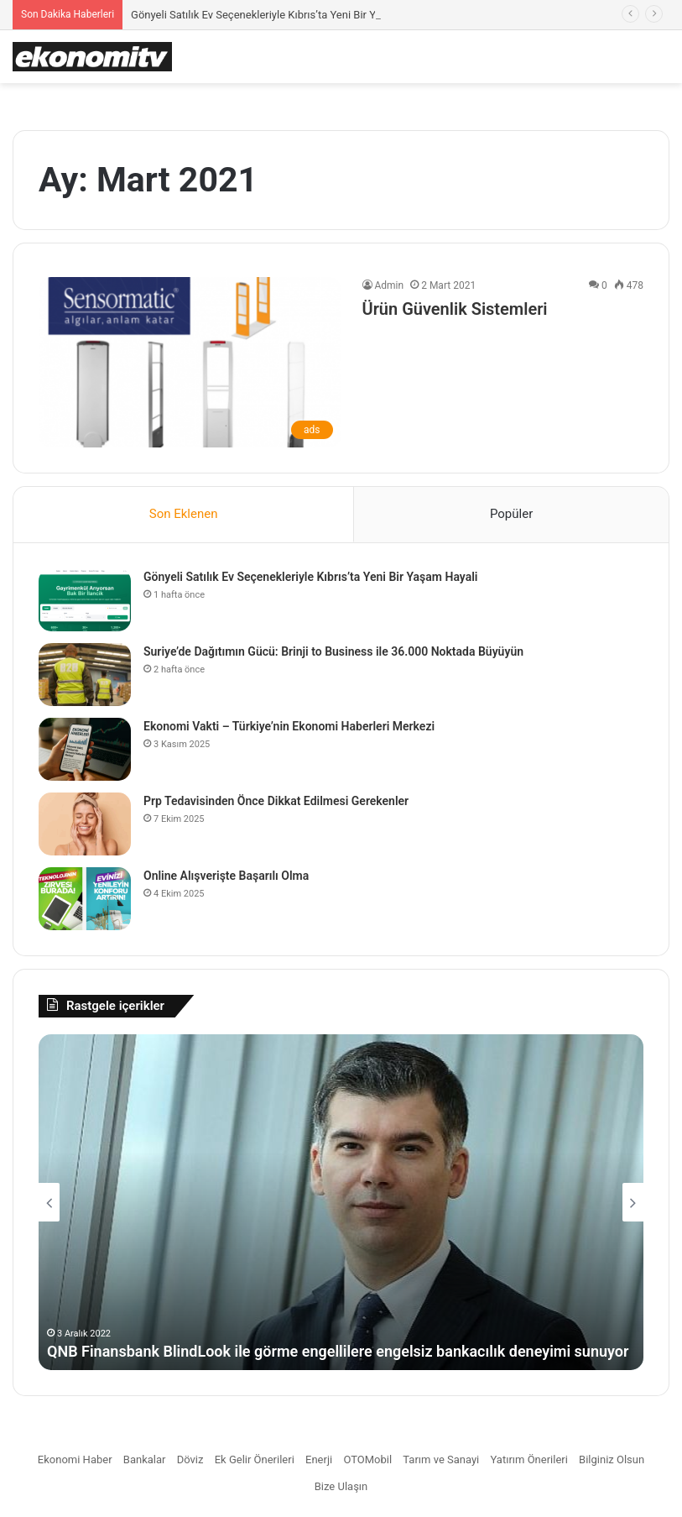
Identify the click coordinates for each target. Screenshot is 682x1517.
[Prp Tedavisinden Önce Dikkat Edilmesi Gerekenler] (85, 824)
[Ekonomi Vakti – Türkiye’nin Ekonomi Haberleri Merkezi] (85, 749)
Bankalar (144, 1459)
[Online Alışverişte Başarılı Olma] (85, 898)
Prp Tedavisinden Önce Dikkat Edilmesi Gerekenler (276, 801)
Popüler (511, 513)
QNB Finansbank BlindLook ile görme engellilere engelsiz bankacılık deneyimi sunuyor (337, 1351)
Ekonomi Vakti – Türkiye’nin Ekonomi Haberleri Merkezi (289, 726)
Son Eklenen (183, 513)
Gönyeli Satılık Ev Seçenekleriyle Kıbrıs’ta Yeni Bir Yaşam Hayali (283, 14)
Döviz (190, 1459)
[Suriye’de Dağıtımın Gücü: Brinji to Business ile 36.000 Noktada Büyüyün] (85, 674)
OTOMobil (367, 1459)
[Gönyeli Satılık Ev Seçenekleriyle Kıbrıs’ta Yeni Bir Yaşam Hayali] (85, 599)
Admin (389, 285)
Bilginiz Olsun (611, 1459)
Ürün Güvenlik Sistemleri (455, 309)
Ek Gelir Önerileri (254, 1459)
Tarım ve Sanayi (441, 1459)
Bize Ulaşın (341, 1486)
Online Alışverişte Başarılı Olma (226, 875)
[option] (341, 1202)
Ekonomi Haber (75, 1459)
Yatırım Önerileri (529, 1459)
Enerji (318, 1459)
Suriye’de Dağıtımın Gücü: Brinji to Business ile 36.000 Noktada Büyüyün (333, 651)
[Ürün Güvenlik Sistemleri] (190, 362)
